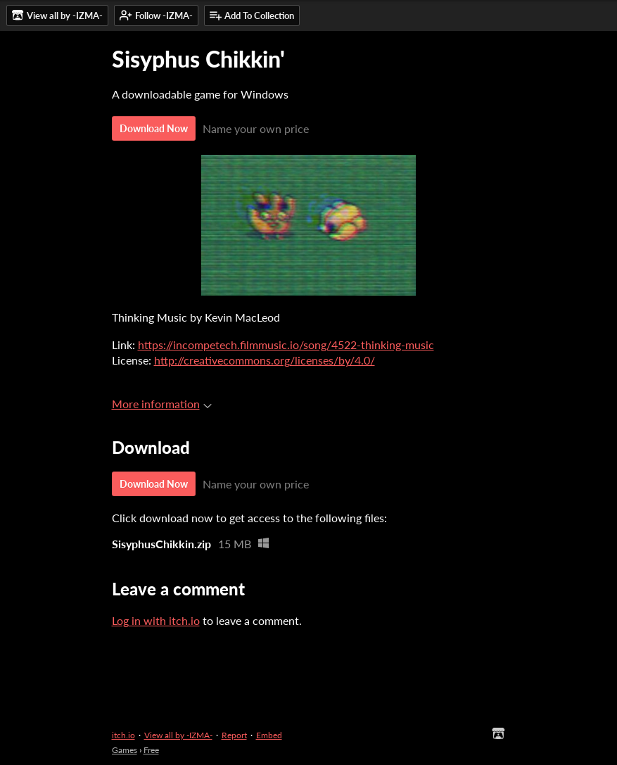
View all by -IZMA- (178, 735)
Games (124, 750)
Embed (269, 735)
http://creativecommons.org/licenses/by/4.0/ (264, 360)
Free (151, 750)
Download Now (154, 128)
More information (162, 403)
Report (234, 735)
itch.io (123, 735)
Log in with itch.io (156, 620)
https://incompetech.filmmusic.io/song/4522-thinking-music (286, 344)
